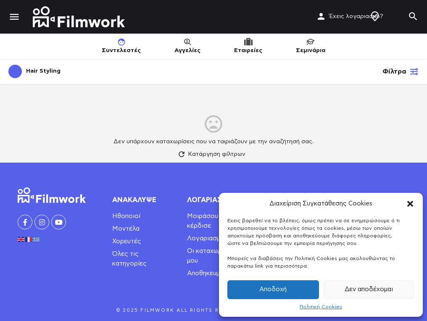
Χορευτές (126, 241)
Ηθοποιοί (126, 216)
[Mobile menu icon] (14, 17)
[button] (410, 204)
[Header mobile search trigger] (413, 16)
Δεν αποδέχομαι (369, 289)
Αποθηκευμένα (208, 273)
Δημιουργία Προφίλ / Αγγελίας (375, 16)
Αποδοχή (273, 289)
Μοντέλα (126, 229)
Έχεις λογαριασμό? (356, 16)
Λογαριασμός (207, 238)
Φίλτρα (400, 71)
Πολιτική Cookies (321, 306)
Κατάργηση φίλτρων (211, 154)
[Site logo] (80, 16)
